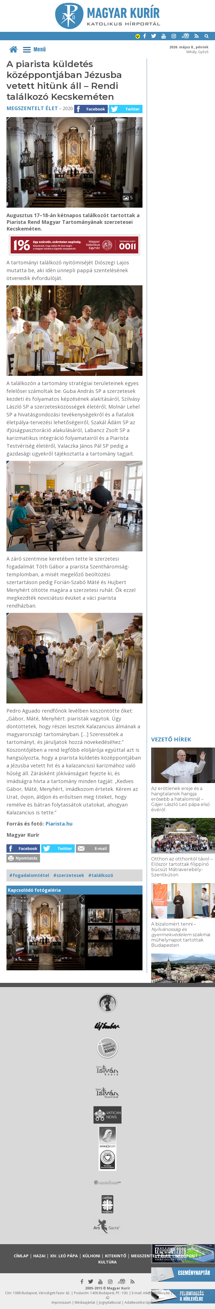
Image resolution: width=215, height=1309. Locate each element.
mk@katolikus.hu (156, 1293)
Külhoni (91, 1255)
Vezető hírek (171, 739)
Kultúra (107, 1262)
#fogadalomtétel (29, 875)
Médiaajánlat (85, 1302)
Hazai (39, 1255)
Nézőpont (186, 1255)
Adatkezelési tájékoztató (144, 1302)
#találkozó (100, 875)
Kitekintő (115, 1255)
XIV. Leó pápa (64, 1255)
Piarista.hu (59, 823)
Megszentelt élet (32, 108)
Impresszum (61, 1302)
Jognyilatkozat (110, 1302)
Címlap (21, 1255)
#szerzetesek (68, 875)
